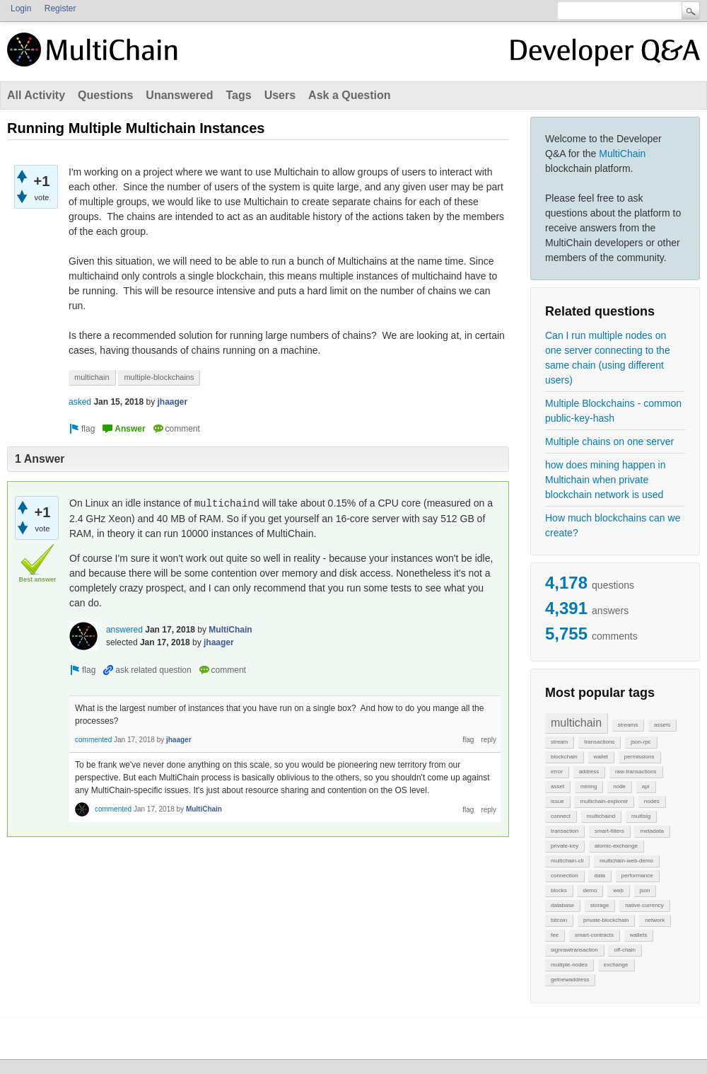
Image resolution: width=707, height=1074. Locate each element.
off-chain (625, 950)
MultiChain (622, 153)
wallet (601, 756)
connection (564, 875)
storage (599, 905)
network (655, 920)
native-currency (644, 905)
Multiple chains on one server (609, 441)
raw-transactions (636, 771)
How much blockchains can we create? (612, 525)
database (562, 905)
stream (559, 742)
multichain (576, 723)
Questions (105, 95)
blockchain (564, 756)
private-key (564, 846)
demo (590, 890)
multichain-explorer (604, 801)
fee (555, 935)
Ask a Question (349, 95)
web (618, 890)
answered (124, 630)
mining (588, 786)
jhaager (172, 402)
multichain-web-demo (626, 861)
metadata (651, 831)
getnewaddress (570, 979)
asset (557, 786)
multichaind (601, 816)
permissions (639, 756)
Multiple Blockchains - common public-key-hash (613, 411)
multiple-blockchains (159, 377)
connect (561, 816)
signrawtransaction (574, 950)
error (557, 771)
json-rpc (640, 742)
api (646, 786)
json (645, 890)
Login (21, 8)
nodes (652, 801)
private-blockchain (606, 920)
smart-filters (609, 831)
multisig (640, 816)
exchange (616, 965)
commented (93, 740)
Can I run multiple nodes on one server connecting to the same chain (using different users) (607, 358)
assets (662, 725)
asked (80, 402)
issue (557, 801)
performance (637, 875)
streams (628, 725)
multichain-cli (567, 861)
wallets (638, 935)
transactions (599, 742)
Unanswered (179, 95)
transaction (564, 831)
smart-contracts (594, 935)
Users (280, 95)
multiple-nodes (569, 965)
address (589, 771)
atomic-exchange (616, 846)
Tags (238, 95)
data (599, 875)
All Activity (36, 95)
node (619, 786)
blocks (559, 890)
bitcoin (559, 920)
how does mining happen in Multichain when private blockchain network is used (605, 479)
